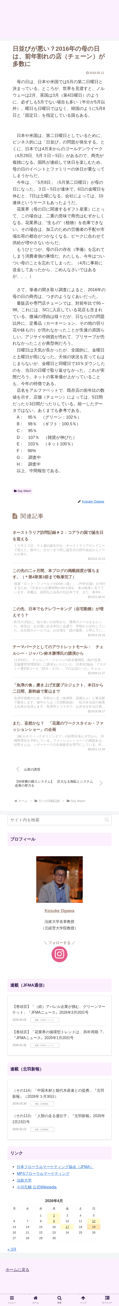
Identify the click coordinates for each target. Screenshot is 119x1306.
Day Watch (22, 491)
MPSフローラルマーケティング (43, 1177)
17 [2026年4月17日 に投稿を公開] (67, 1230)
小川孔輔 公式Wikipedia (36, 1191)
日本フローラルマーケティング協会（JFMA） (55, 1170)
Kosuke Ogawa (59, 914)
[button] (107, 823)
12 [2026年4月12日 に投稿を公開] (93, 1225)
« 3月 (12, 1253)
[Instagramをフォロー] (59, 958)
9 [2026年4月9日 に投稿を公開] (54, 1225)
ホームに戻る (18, 1273)
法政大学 (24, 1184)
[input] (59, 823)
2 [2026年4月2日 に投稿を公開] (54, 1219)
